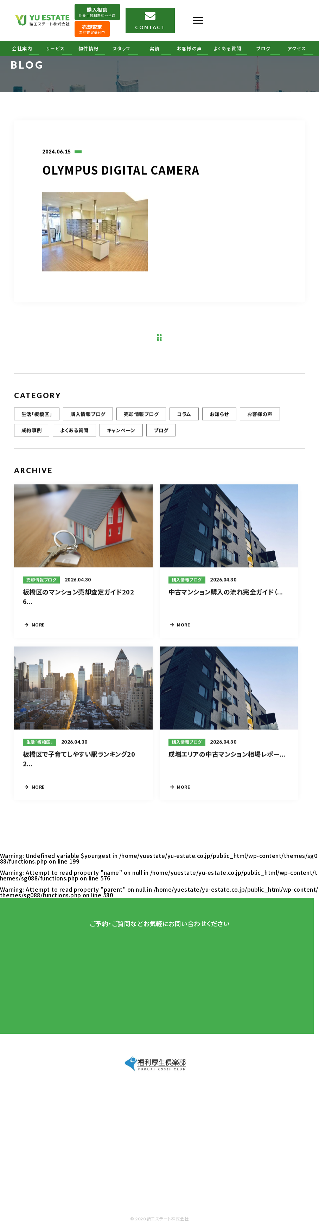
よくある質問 (227, 48)
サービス (55, 48)
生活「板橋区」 (36, 419)
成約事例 (31, 435)
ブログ (263, 48)
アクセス (296, 48)
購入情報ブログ (87, 419)
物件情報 (88, 48)
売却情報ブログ (141, 419)
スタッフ (121, 48)
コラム (184, 419)
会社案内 (22, 48)
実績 (154, 48)
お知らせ (219, 419)
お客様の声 (189, 48)
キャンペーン (121, 435)
